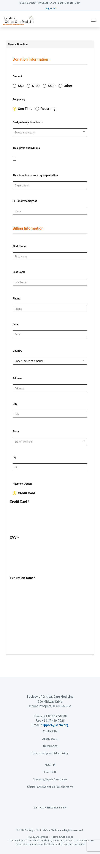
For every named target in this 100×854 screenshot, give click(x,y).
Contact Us (50, 731)
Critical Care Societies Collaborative (50, 787)
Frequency (19, 99)
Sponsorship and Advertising (50, 753)
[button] (50, 8)
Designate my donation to (28, 122)
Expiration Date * (22, 578)
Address (18, 378)
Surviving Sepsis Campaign (50, 779)
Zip (14, 457)
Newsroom (50, 746)
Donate (69, 2)
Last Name (19, 271)
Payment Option (22, 483)
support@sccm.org (54, 725)
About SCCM (50, 738)
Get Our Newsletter (50, 807)
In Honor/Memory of (25, 200)
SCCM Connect (28, 2)
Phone (16, 298)
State (16, 431)
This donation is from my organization (35, 175)
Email (16, 324)
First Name (19, 246)
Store (53, 2)
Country (17, 350)
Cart (60, 2)
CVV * (14, 537)
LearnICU (50, 772)
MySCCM (43, 2)
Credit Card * (19, 501)
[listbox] (50, 132)
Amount (17, 76)
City (15, 403)
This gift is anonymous (26, 147)
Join (77, 2)
